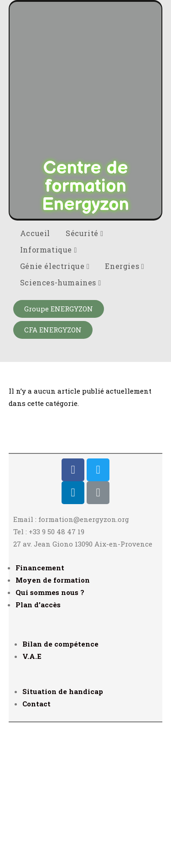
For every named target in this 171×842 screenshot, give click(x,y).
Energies (124, 383)
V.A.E (31, 773)
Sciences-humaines (60, 400)
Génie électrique (55, 383)
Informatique (48, 367)
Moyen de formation (53, 697)
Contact (36, 821)
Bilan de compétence (60, 761)
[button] (58, 426)
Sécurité (85, 350)
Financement (40, 684)
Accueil (35, 350)
